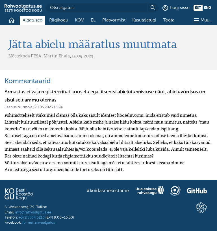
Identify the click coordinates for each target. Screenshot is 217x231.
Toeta (168, 20)
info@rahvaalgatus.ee (33, 212)
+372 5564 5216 (32, 217)
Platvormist (113, 20)
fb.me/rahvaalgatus (38, 222)
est (198, 8)
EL (93, 20)
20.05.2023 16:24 (48, 107)
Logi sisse (180, 8)
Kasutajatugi (144, 20)
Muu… (206, 20)
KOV (79, 20)
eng (207, 8)
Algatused (32, 20)
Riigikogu (58, 20)
